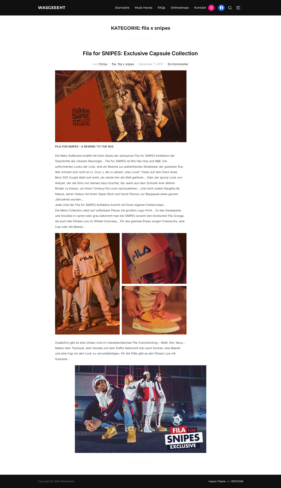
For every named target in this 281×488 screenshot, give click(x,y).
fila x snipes (126, 64)
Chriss (103, 64)
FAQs (161, 7)
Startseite (122, 7)
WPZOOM (237, 481)
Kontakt (200, 7)
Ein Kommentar (178, 64)
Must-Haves (143, 7)
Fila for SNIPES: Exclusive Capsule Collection (140, 52)
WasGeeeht (54, 8)
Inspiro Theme (217, 481)
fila (114, 64)
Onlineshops (180, 7)
